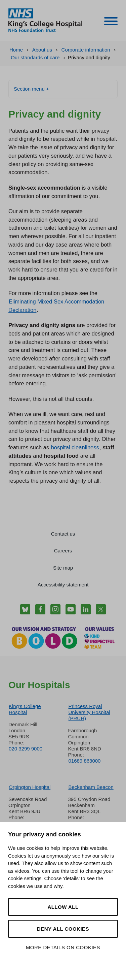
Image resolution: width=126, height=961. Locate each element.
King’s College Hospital (25, 709)
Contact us (63, 534)
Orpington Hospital (29, 787)
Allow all (62, 907)
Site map (63, 568)
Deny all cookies (63, 929)
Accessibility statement (63, 584)
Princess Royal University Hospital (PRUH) (89, 712)
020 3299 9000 (25, 748)
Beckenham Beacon (91, 787)
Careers (63, 550)
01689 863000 (85, 761)
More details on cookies (63, 947)
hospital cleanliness (75, 447)
